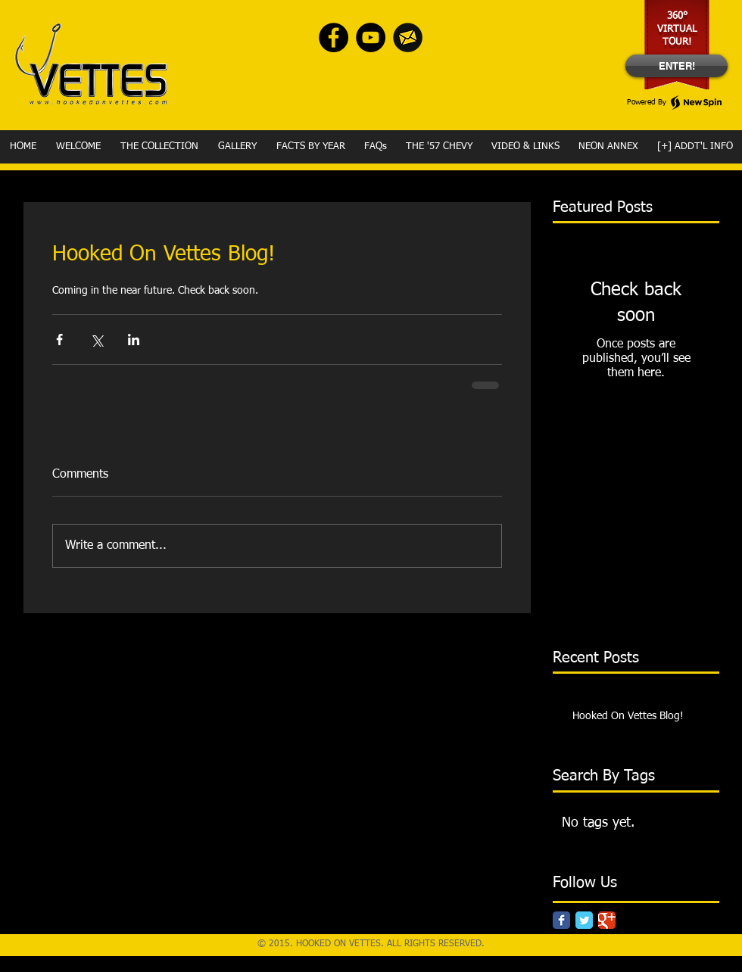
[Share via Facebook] (59, 339)
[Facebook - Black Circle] (333, 37)
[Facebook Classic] (561, 920)
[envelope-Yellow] (407, 37)
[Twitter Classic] (584, 920)
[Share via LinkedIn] (133, 339)
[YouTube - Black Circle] (370, 37)
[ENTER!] (676, 66)
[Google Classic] (607, 920)
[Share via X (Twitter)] (96, 339)
